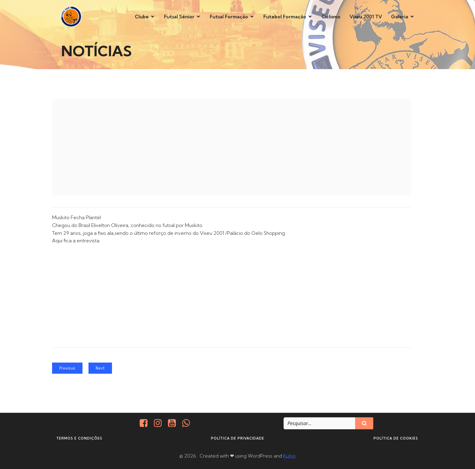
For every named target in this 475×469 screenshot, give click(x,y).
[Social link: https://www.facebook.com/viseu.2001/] (146, 423)
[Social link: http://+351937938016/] (188, 423)
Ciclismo (330, 17)
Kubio (289, 456)
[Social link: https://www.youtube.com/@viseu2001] (174, 423)
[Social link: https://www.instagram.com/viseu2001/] (160, 423)
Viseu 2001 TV (365, 17)
